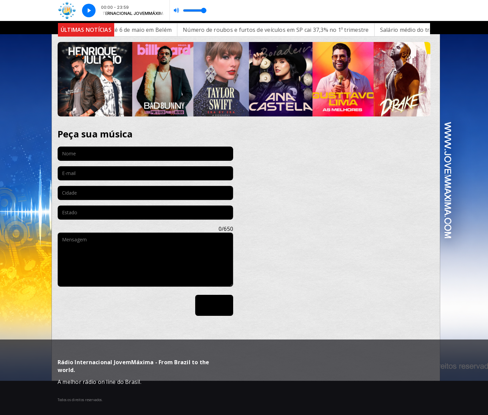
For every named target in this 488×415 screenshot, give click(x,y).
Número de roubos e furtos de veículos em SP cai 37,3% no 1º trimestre (286, 30)
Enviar (214, 305)
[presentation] (109, 305)
